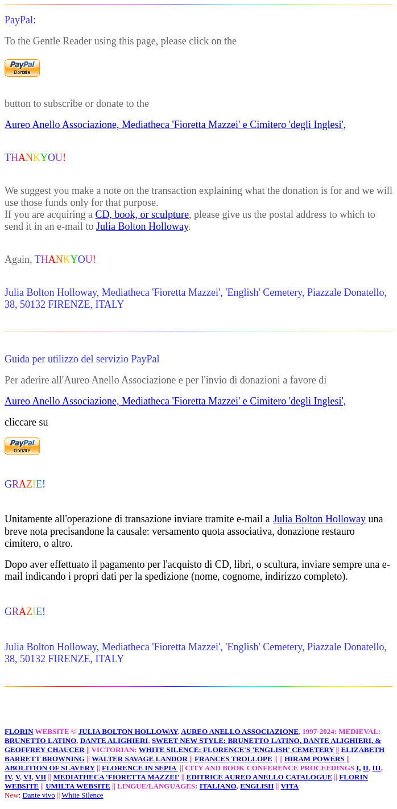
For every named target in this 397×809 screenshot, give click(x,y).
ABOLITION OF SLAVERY (50, 767)
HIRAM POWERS (314, 758)
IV (8, 777)
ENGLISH (257, 786)
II (366, 767)
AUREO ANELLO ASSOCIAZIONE (240, 731)
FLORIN (19, 731)
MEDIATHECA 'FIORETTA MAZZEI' (116, 777)
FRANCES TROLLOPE (233, 758)
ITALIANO (218, 786)
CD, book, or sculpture (141, 214)
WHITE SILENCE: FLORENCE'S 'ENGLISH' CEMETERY (236, 749)
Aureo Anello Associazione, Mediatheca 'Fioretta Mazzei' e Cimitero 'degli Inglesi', (175, 124)
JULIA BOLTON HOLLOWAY (128, 731)
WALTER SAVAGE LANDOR (140, 758)
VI (27, 777)
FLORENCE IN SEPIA (140, 767)
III (376, 767)
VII (41, 777)
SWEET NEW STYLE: (190, 740)
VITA (289, 786)
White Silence (82, 795)
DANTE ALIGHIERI (114, 740)
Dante (32, 795)
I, (358, 767)
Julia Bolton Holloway (142, 226)
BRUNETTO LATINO (40, 740)
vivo (48, 795)
